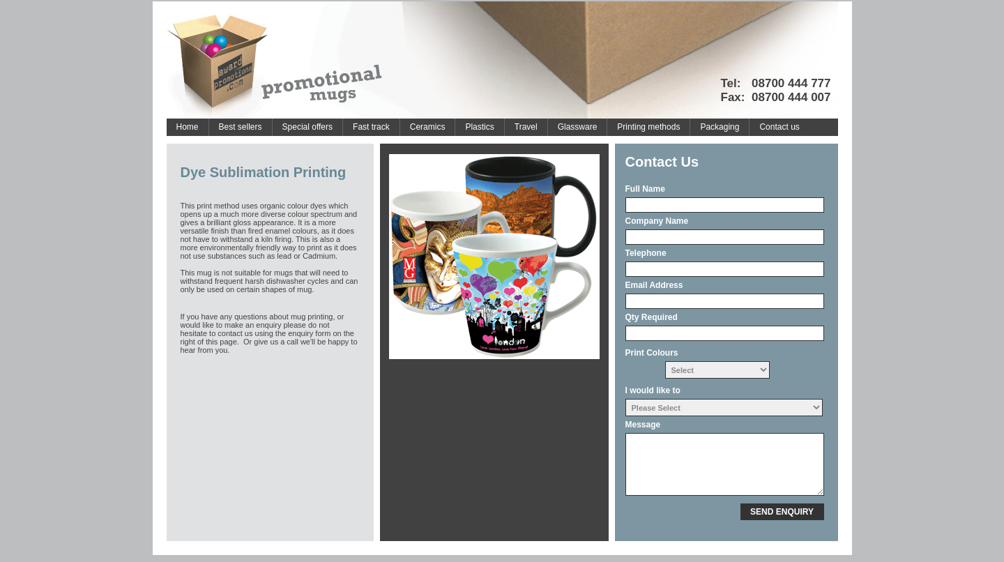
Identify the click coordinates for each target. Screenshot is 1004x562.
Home (187, 127)
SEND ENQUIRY (782, 512)
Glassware (578, 127)
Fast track (371, 127)
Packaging (719, 127)
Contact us (779, 127)
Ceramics (428, 127)
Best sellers (240, 127)
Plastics (479, 127)
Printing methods (648, 127)
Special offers (307, 127)
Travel (526, 127)
